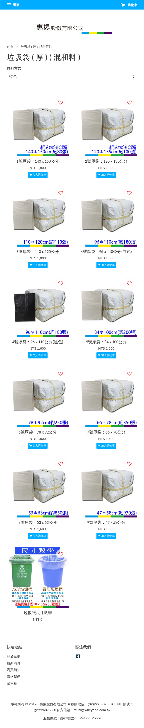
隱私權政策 (68, 718)
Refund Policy (90, 718)
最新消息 (13, 663)
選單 (13, 4)
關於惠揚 (13, 656)
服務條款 (50, 718)
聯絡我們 (13, 677)
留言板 (12, 683)
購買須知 (13, 670)
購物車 (129, 4)
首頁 (10, 46)
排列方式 (14, 68)
